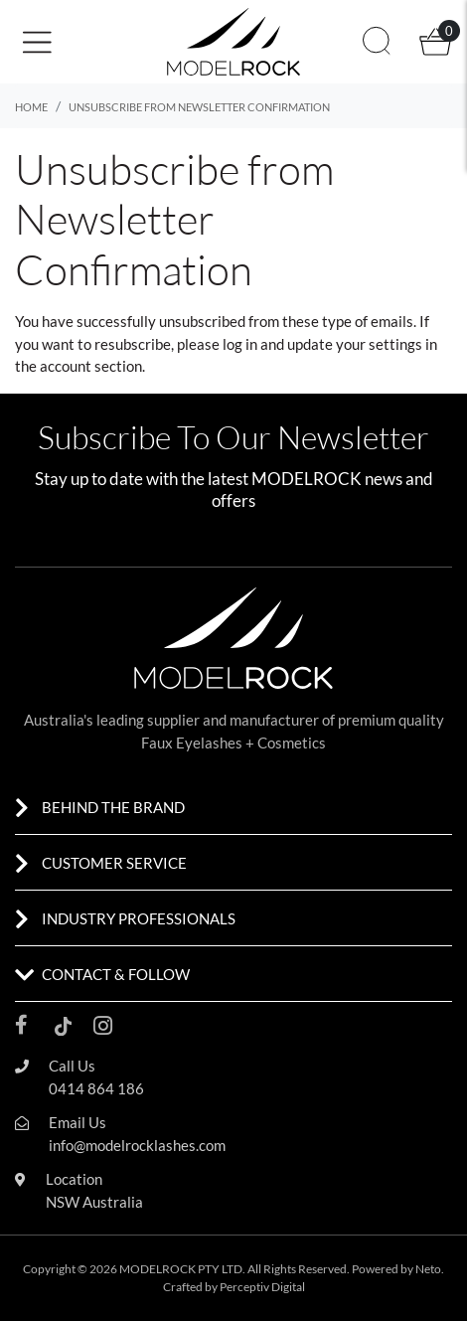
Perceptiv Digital (262, 1286)
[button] (90, 40)
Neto (428, 1268)
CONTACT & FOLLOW (116, 974)
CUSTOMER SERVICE (114, 863)
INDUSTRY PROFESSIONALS (138, 918)
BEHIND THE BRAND (113, 807)
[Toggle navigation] (44, 42)
